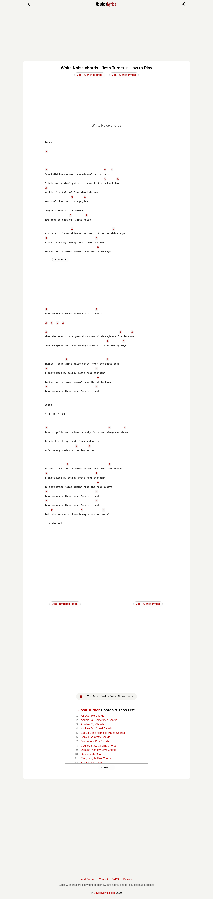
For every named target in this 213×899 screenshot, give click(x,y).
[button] (28, 4)
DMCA (116, 879)
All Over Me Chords (92, 715)
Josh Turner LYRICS (148, 604)
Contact (103, 879)
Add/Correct (88, 879)
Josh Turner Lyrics (124, 75)
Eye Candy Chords (92, 762)
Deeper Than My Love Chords (98, 749)
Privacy (127, 879)
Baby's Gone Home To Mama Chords (103, 732)
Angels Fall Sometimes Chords (99, 720)
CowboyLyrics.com (104, 892)
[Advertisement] (106, 33)
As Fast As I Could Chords (96, 728)
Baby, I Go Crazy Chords (95, 737)
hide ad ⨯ (60, 259)
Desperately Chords (92, 754)
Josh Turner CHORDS (65, 604)
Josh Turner (89, 710)
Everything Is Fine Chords (96, 758)
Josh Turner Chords (89, 75)
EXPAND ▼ (106, 767)
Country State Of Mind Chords (98, 745)
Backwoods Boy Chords (95, 741)
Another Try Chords (92, 724)
